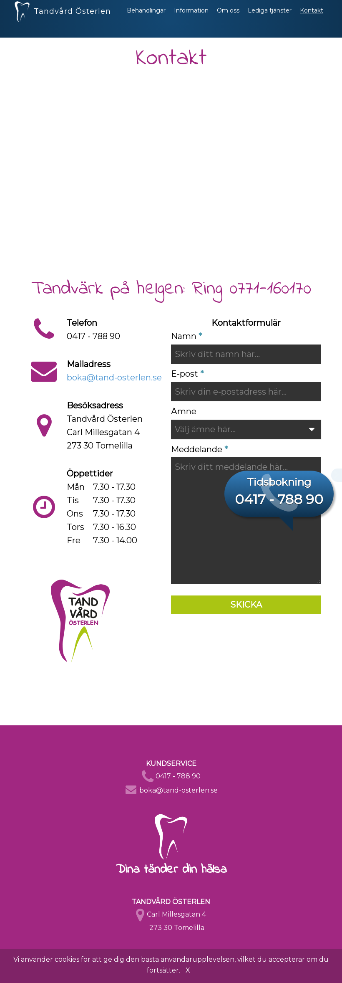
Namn (183, 336)
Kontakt (311, 19)
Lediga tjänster (270, 19)
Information (191, 19)
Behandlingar (146, 19)
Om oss (228, 19)
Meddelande (196, 449)
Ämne (183, 411)
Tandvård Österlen (63, 17)
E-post (184, 374)
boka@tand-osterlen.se (114, 377)
